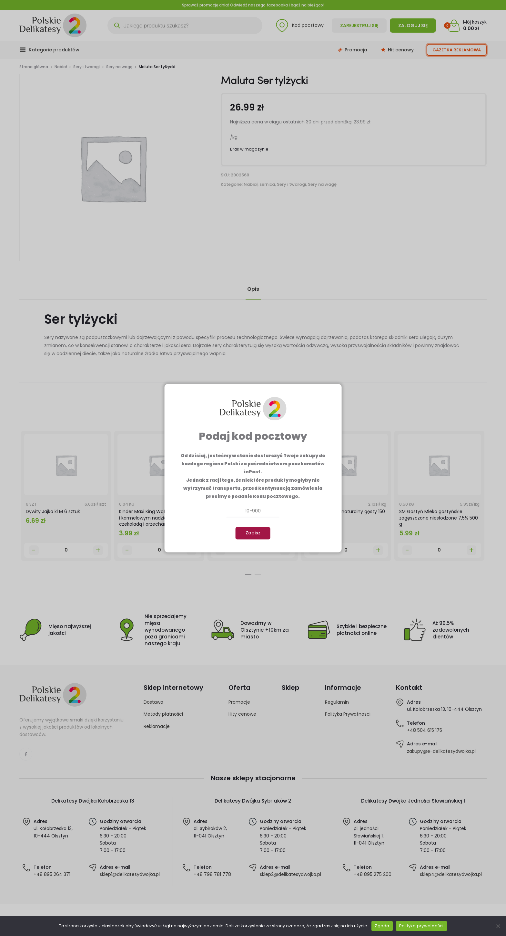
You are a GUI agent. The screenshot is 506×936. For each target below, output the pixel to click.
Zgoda (382, 926)
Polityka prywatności (421, 926)
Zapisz (253, 533)
